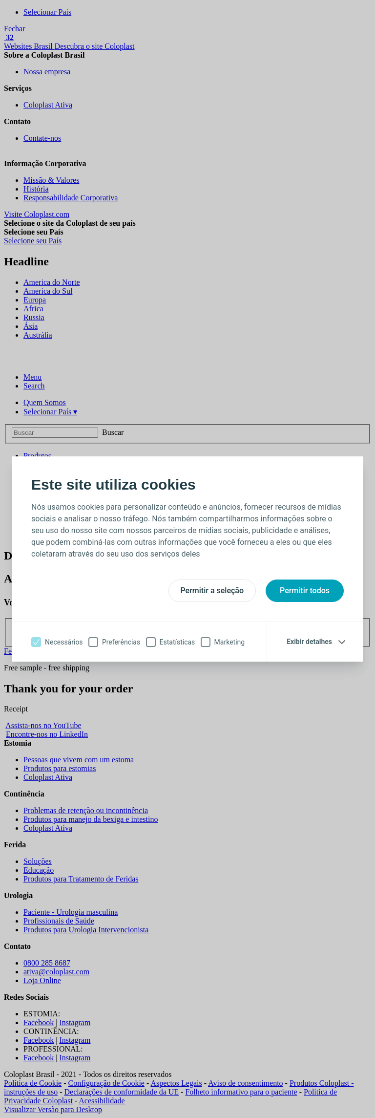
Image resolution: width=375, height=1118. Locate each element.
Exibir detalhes (309, 641)
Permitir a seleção (212, 590)
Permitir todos (305, 590)
